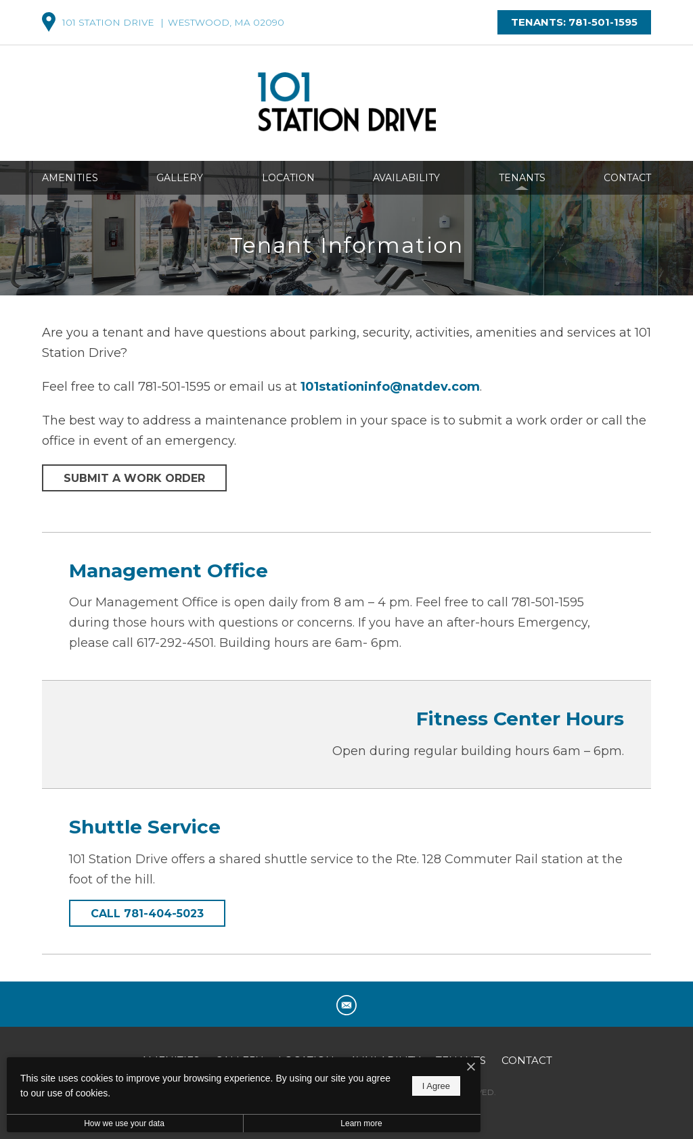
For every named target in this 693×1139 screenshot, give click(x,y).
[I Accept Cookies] (471, 1068)
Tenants (522, 178)
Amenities (70, 178)
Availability (406, 178)
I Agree (436, 1086)
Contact (627, 178)
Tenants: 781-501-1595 (574, 22)
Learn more (361, 1123)
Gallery (179, 178)
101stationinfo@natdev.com (390, 386)
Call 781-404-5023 (147, 913)
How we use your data (124, 1123)
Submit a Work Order (134, 478)
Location (288, 178)
